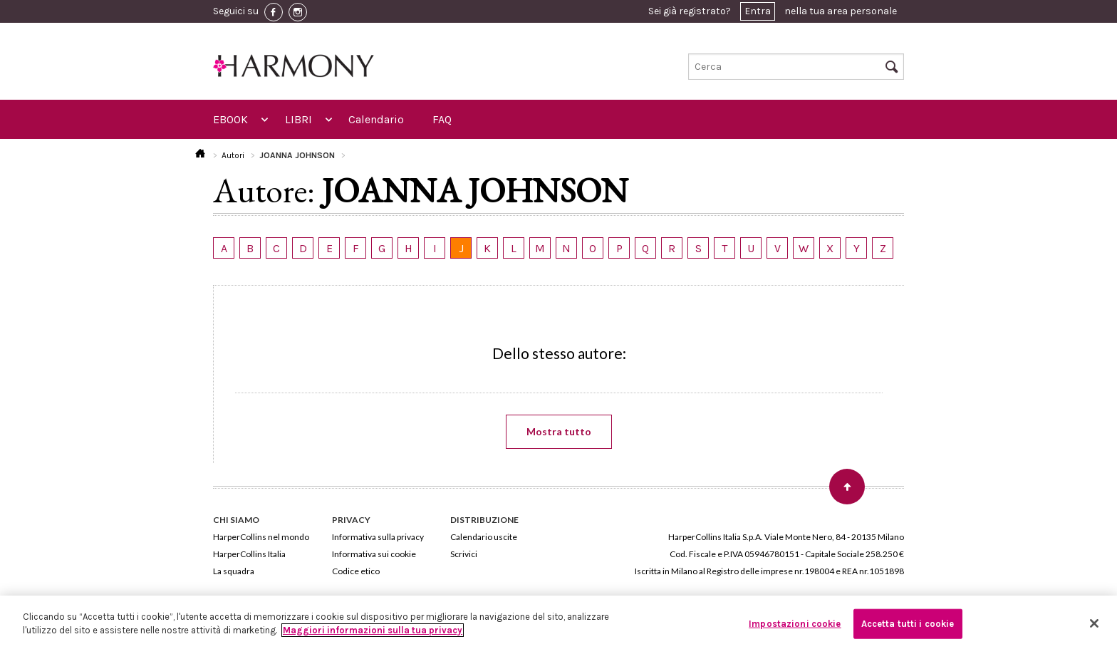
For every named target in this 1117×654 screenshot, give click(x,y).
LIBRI (298, 119)
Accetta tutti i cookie (908, 623)
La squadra (233, 571)
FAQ (442, 119)
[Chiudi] (1094, 623)
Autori (233, 155)
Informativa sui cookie (374, 554)
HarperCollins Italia (249, 554)
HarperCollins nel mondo (261, 536)
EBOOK (230, 119)
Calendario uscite (483, 536)
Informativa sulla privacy (378, 536)
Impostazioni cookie (795, 623)
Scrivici (463, 554)
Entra (757, 11)
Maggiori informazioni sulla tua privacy (372, 630)
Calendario (376, 119)
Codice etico (356, 571)
